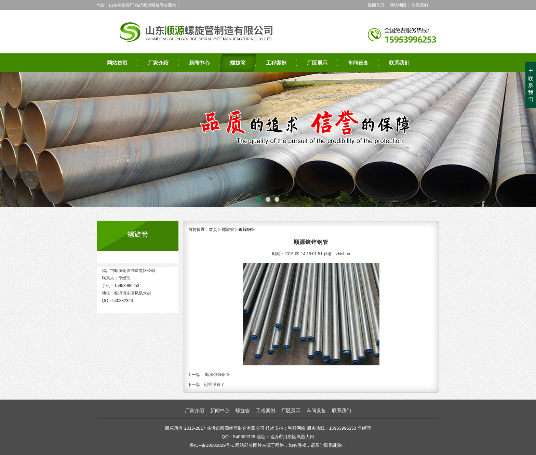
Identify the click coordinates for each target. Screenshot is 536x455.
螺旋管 (237, 63)
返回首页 (376, 5)
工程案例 (276, 63)
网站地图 (398, 5)
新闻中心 (199, 63)
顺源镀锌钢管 (217, 374)
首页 (213, 229)
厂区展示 (317, 63)
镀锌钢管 (247, 229)
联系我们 (420, 5)
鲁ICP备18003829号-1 (212, 445)
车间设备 (358, 63)
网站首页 (117, 63)
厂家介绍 (158, 63)
